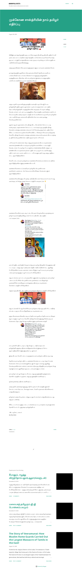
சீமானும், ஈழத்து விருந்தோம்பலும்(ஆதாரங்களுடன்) (27, 476)
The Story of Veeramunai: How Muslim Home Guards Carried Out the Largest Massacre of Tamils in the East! (28, 538)
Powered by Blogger (41, 566)
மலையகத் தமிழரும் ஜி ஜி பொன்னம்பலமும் (22, 506)
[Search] (67, 3)
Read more (48, 496)
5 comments (16, 496)
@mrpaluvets (14, 4)
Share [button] (64, 39)
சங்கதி (64, 46)
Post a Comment (17, 525)
